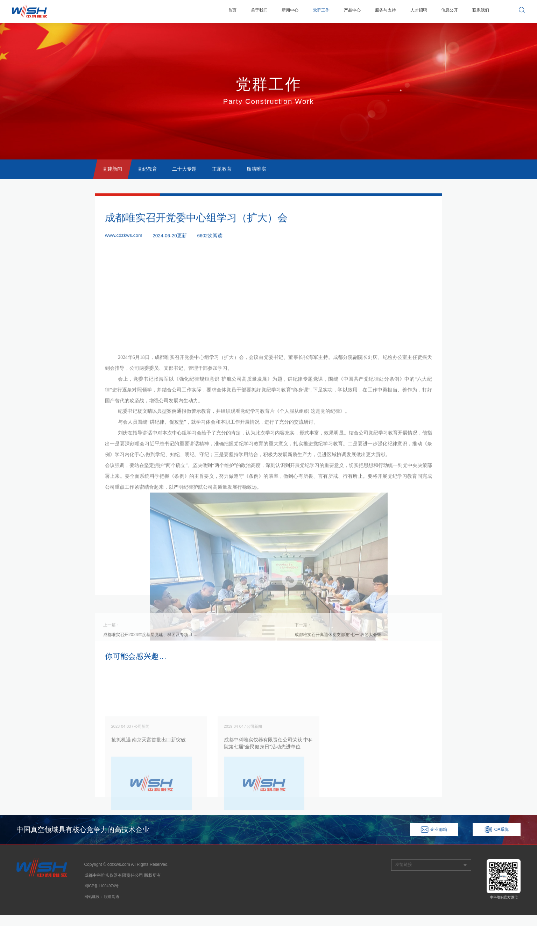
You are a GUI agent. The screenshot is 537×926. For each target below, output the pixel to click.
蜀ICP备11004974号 (103, 897)
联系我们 (479, 11)
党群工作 (305, 11)
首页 (208, 11)
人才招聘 (412, 11)
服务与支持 (375, 11)
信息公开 (445, 11)
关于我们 (237, 11)
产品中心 (339, 11)
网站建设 (92, 907)
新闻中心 (271, 11)
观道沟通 (113, 907)
